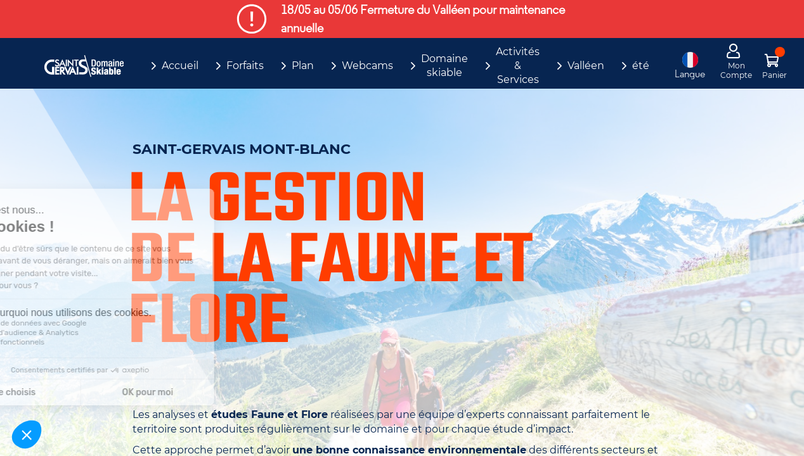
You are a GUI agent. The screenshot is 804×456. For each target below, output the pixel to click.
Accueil (180, 66)
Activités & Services (518, 66)
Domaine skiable (444, 66)
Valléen (585, 66)
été (640, 66)
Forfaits (245, 66)
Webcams (367, 66)
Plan (303, 66)
